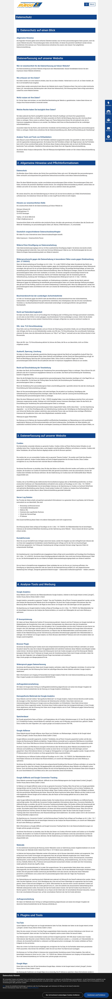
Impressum (47, 995)
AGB (80, 995)
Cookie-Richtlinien (70, 995)
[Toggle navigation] (89, 4)
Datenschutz (58, 995)
